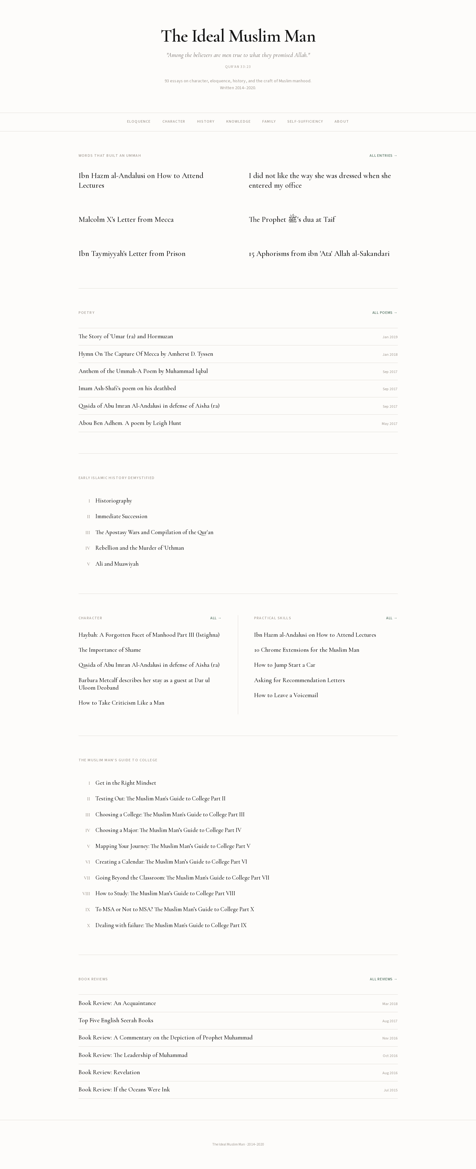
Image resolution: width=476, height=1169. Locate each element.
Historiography (113, 500)
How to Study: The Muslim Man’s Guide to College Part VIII (165, 893)
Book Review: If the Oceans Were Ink (124, 1089)
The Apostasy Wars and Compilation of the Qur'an (154, 532)
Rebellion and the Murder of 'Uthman (139, 547)
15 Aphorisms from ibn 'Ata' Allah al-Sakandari (319, 253)
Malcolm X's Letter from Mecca (126, 219)
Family (269, 121)
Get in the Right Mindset (125, 782)
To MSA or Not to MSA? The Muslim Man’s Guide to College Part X (174, 909)
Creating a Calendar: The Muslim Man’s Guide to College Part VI (171, 861)
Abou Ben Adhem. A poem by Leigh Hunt (130, 423)
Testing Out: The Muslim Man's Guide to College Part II (160, 798)
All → (216, 618)
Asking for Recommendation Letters (299, 680)
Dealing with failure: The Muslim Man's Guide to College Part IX (171, 925)
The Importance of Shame (110, 650)
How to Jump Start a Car (284, 665)
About (342, 121)
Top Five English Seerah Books (116, 1020)
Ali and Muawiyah (117, 563)
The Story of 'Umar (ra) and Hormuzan (126, 336)
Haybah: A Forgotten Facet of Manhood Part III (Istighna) (149, 635)
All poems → (385, 312)
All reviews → (383, 979)
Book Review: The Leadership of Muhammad (133, 1055)
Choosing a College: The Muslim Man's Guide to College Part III (170, 814)
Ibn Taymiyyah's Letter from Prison (132, 253)
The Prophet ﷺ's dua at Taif (292, 219)
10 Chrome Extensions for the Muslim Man (306, 650)
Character (174, 121)
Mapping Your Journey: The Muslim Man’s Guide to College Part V (172, 846)
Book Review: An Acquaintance (117, 1003)
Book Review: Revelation (109, 1072)
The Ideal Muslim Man (238, 36)
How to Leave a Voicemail (286, 695)
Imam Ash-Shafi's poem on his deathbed (127, 388)
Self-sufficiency (305, 121)
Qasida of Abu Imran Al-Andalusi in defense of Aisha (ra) (149, 406)
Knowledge (238, 121)
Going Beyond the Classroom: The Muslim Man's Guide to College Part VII (182, 877)
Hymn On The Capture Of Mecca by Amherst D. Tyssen (146, 354)
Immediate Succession (121, 516)
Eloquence (139, 121)
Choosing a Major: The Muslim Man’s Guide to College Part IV (168, 830)
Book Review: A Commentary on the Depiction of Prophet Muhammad (166, 1037)
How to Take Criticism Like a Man (121, 703)
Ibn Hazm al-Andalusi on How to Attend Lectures (315, 635)
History (206, 121)
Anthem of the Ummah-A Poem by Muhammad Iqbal (143, 371)
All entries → (383, 155)
